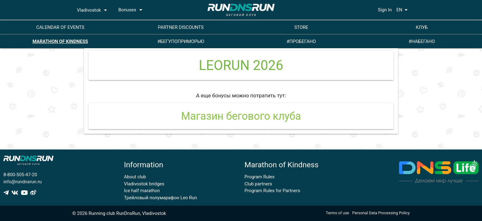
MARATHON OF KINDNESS (60, 41)
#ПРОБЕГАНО (301, 41)
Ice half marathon (142, 190)
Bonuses (131, 10)
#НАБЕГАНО (422, 41)
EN (403, 10)
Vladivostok (93, 10)
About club (135, 177)
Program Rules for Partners (272, 190)
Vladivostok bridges (144, 184)
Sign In (385, 10)
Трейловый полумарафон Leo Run (160, 197)
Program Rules (259, 177)
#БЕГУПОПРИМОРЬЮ (180, 41)
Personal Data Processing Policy (381, 213)
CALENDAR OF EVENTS (60, 27)
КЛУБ (422, 27)
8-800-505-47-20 (20, 174)
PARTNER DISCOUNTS (181, 27)
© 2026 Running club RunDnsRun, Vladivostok (119, 213)
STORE (301, 27)
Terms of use (337, 213)
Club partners (258, 184)
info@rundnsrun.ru (22, 181)
